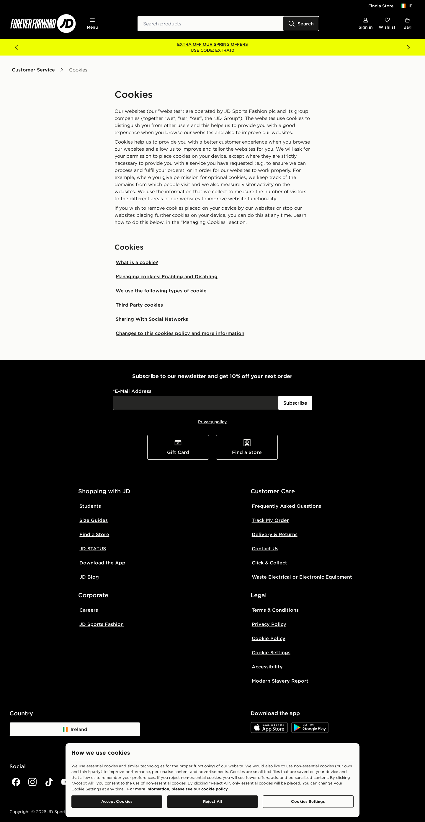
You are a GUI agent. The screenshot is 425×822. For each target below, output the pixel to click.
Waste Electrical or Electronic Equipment (302, 577)
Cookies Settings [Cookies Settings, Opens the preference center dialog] (308, 801)
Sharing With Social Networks (152, 319)
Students (90, 506)
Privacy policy (212, 421)
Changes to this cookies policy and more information (180, 333)
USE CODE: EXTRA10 (212, 50)
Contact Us (265, 548)
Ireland (74, 729)
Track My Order (270, 520)
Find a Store (380, 6)
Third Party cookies (139, 305)
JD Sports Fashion (101, 624)
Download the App (102, 563)
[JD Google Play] (309, 727)
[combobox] (228, 23)
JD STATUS (92, 548)
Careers (88, 610)
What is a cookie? (137, 262)
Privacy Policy (269, 624)
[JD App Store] (269, 727)
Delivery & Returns (275, 534)
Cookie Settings (271, 652)
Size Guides (93, 520)
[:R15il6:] (196, 403)
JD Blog (89, 577)
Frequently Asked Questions (286, 506)
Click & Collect (269, 563)
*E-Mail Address (132, 391)
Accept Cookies (117, 801)
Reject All (212, 801)
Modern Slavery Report (280, 681)
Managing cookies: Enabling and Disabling (167, 276)
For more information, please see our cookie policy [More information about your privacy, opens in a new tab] (177, 789)
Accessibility (267, 667)
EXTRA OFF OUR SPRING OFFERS (212, 44)
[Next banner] (408, 47)
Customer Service (33, 70)
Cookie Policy (268, 638)
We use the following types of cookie (161, 291)
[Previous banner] (16, 47)
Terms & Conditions (275, 610)
